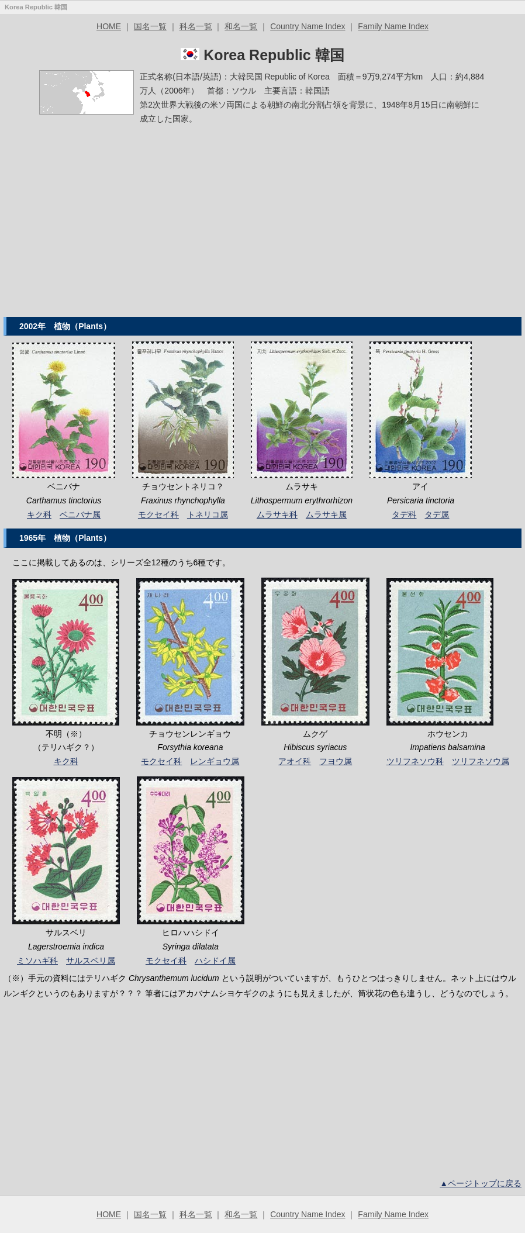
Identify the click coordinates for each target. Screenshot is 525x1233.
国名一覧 (150, 26)
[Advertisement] (262, 226)
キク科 (39, 514)
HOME (108, 26)
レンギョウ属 (214, 761)
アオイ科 (294, 761)
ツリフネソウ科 (415, 761)
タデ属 (436, 514)
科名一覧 (195, 26)
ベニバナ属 (80, 514)
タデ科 (404, 514)
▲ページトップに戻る (480, 1183)
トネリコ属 (207, 514)
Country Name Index (307, 26)
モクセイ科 (158, 514)
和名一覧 (240, 26)
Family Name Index (393, 26)
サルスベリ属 (90, 960)
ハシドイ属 (215, 960)
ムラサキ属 (326, 514)
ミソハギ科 (37, 960)
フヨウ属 (335, 761)
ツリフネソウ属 (480, 761)
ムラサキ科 (277, 514)
